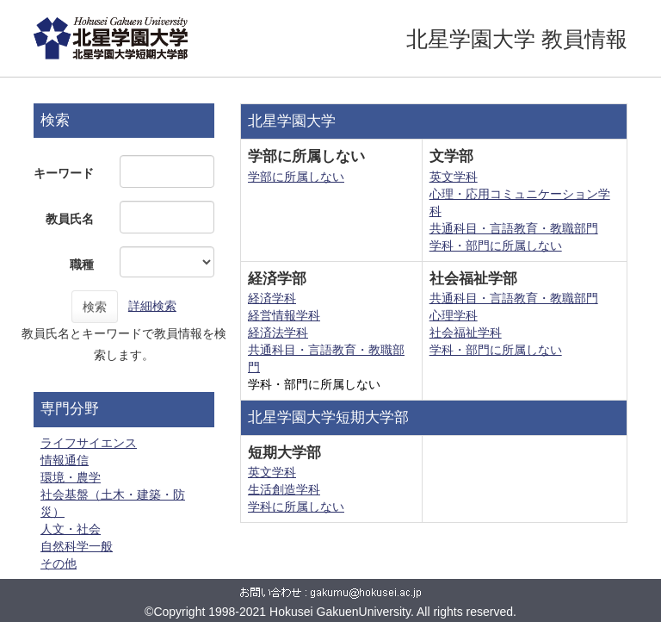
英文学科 (453, 176)
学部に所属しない (296, 176)
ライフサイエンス (88, 443)
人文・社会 (70, 529)
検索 (95, 307)
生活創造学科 (284, 489)
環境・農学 (70, 477)
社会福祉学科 (465, 332)
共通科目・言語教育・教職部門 (513, 228)
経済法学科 (278, 332)
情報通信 (64, 460)
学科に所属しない (296, 506)
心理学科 (453, 315)
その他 (58, 563)
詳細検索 (152, 306)
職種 (82, 264)
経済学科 (272, 298)
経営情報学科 (284, 315)
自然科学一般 (76, 546)
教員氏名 (70, 219)
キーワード (64, 173)
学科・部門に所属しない (495, 245)
